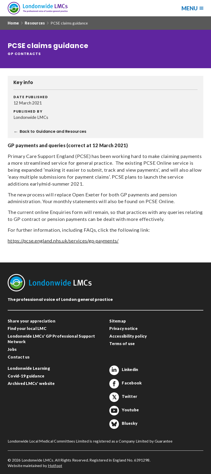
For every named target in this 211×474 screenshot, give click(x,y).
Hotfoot (55, 465)
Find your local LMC (27, 328)
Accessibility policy (128, 336)
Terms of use (122, 343)
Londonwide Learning (29, 368)
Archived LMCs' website (31, 383)
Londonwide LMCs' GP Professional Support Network (51, 339)
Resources (35, 23)
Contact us (19, 356)
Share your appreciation (31, 320)
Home (13, 23)
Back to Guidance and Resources (53, 131)
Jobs (12, 349)
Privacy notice (123, 328)
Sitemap (117, 320)
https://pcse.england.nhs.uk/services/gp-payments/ (63, 240)
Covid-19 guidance (26, 375)
